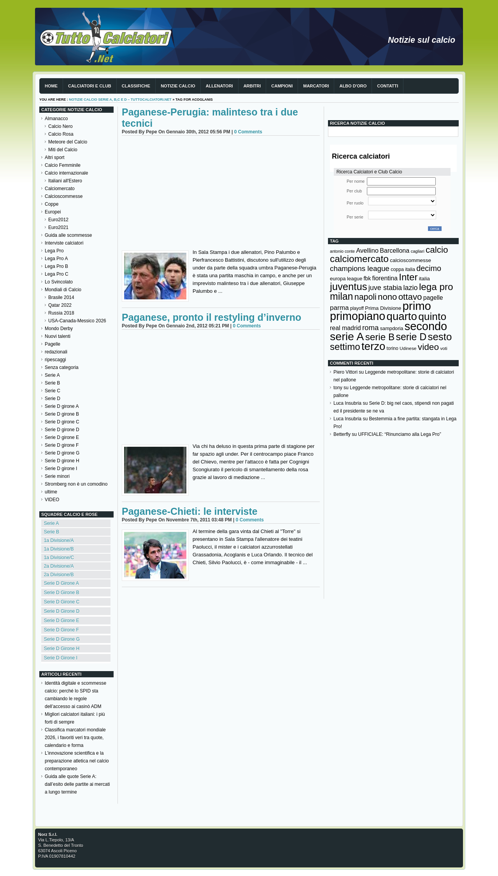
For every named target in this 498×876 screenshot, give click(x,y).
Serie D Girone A (61, 583)
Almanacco (56, 118)
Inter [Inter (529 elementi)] (408, 277)
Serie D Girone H (61, 648)
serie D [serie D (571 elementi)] (411, 336)
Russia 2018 (61, 313)
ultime (51, 492)
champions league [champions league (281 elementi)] (359, 268)
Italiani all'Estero (65, 181)
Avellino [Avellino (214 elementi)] (367, 250)
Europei (53, 212)
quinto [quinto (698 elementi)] (432, 316)
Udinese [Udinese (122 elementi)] (408, 348)
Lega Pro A (56, 258)
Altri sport (55, 157)
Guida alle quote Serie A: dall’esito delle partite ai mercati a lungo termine (77, 784)
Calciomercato (60, 188)
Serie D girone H (62, 460)
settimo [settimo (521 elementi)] (345, 346)
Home (51, 86)
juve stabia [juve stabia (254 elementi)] (385, 288)
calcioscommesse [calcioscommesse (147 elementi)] (410, 260)
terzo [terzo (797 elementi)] (373, 346)
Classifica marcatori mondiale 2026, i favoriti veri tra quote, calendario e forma (75, 737)
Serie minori (57, 476)
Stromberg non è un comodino (76, 484)
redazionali (56, 352)
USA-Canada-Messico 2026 (77, 320)
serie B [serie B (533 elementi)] (380, 337)
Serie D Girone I (60, 658)
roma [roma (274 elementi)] (370, 327)
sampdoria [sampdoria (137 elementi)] (391, 328)
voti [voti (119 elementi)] (443, 348)
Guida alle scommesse (68, 235)
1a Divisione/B (59, 549)
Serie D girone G (62, 453)
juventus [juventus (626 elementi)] (348, 286)
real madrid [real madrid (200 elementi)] (345, 328)
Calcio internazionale (66, 173)
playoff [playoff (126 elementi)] (357, 308)
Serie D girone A (62, 406)
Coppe (51, 204)
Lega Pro (54, 251)
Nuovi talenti (57, 336)
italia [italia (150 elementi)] (424, 279)
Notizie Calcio (178, 86)
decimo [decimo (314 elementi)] (428, 268)
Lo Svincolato (59, 282)
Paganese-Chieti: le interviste (190, 511)
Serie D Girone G (62, 639)
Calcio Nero (60, 126)
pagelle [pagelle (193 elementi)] (433, 297)
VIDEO (52, 499)
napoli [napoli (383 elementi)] (365, 297)
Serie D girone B (62, 414)
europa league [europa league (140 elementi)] (346, 279)
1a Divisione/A (59, 540)
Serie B (52, 383)
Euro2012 (58, 219)
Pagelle (52, 344)
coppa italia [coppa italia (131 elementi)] (403, 269)
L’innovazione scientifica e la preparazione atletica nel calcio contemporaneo (77, 760)
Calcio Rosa (61, 134)
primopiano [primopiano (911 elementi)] (357, 316)
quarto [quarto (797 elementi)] (402, 316)
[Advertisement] (221, 194)
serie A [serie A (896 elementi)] (347, 336)
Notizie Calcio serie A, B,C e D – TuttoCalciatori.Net (120, 99)
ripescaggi (55, 359)
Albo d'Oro (352, 86)
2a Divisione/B (59, 574)
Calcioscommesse (63, 196)
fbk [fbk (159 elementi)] (367, 278)
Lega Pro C (56, 274)
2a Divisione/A (59, 566)
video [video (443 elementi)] (428, 347)
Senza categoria (62, 367)
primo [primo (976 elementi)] (417, 305)
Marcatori (316, 86)
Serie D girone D (62, 429)
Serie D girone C (62, 422)
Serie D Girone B (61, 592)
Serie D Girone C (61, 602)
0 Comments (248, 132)
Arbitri (252, 86)
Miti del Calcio (62, 149)
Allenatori (219, 86)
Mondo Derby (59, 328)
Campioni (282, 86)
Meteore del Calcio (67, 142)
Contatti (387, 86)
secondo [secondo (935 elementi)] (426, 326)
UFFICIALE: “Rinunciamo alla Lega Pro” (399, 434)
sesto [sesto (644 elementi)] (440, 336)
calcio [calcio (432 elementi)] (437, 250)
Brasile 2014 (61, 297)
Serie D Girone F (61, 630)
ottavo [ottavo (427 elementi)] (410, 297)
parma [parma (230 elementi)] (339, 307)
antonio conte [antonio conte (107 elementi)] (342, 251)
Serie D (52, 398)
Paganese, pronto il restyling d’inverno (211, 317)
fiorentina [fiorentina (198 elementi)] (384, 278)
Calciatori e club (89, 86)
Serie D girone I (61, 468)
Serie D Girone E (61, 620)
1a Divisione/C (59, 557)
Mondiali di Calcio (63, 289)
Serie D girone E (62, 437)
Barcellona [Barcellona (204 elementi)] (394, 250)
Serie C (52, 390)
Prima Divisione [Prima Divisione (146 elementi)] (383, 308)
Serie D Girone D (61, 611)
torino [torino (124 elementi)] (392, 348)
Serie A (52, 375)
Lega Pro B (56, 266)
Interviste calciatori (64, 243)
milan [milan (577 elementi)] (341, 296)
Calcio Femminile (63, 165)
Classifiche (136, 86)
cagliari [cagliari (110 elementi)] (417, 251)
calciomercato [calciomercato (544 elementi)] (359, 259)
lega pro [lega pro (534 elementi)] (436, 287)
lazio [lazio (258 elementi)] (410, 288)
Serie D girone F (62, 445)
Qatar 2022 (60, 305)
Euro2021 (58, 227)
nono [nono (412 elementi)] (387, 297)
